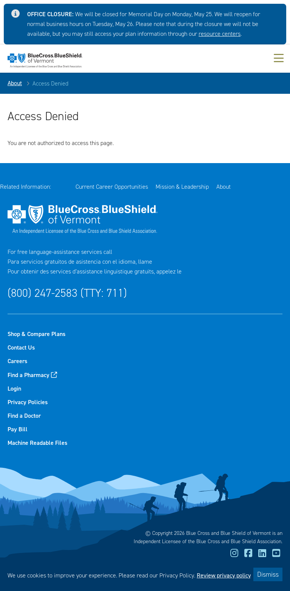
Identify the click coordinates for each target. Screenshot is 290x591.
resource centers (220, 34)
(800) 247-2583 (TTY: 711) (67, 293)
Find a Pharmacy (28, 375)
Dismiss (268, 574)
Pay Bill (18, 429)
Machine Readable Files (37, 443)
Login (14, 388)
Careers (17, 361)
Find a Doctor (24, 416)
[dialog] (145, 574)
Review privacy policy (224, 575)
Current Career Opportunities (112, 187)
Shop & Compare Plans (36, 334)
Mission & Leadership (182, 187)
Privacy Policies (28, 402)
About (15, 83)
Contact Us (21, 347)
